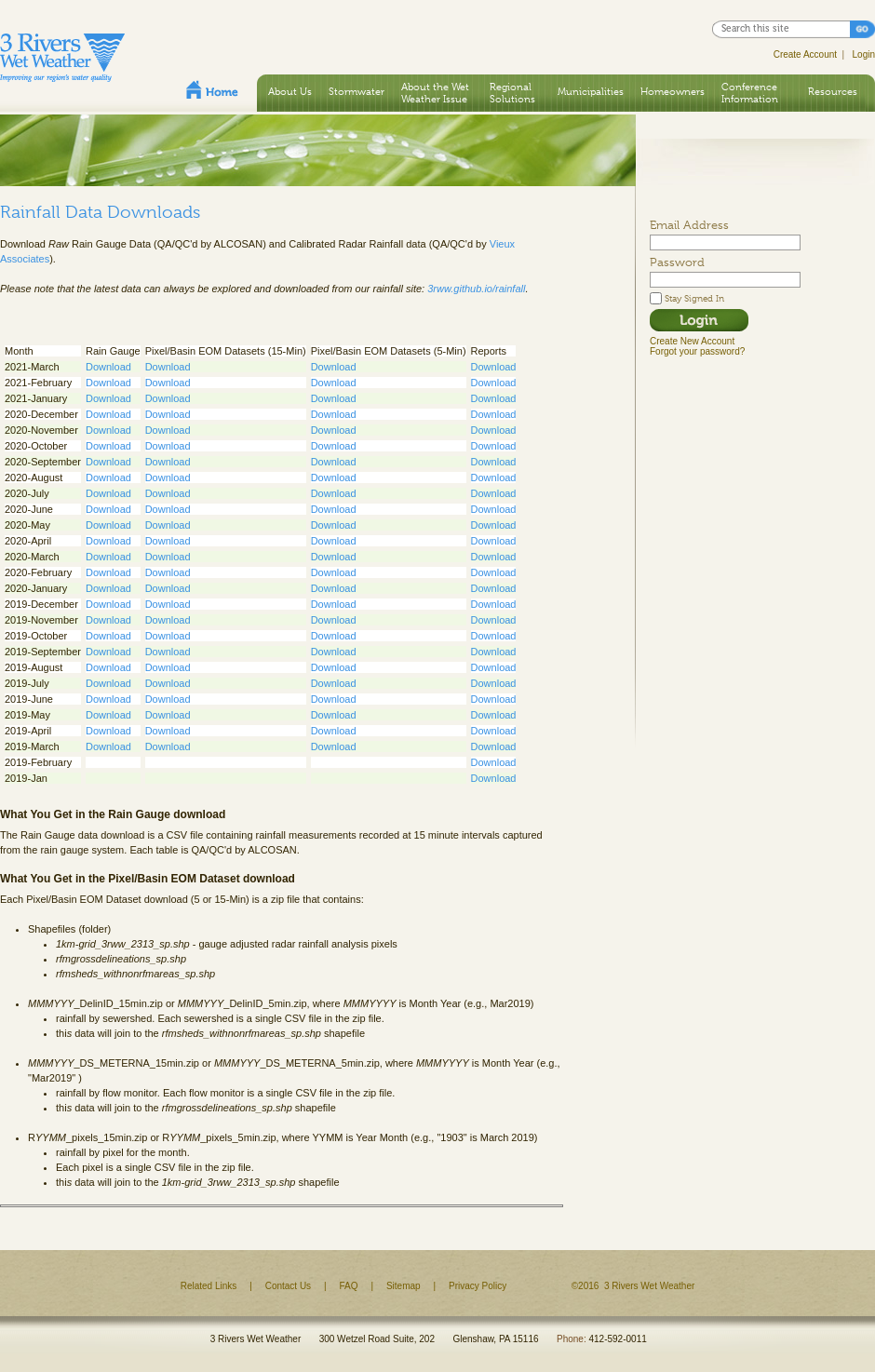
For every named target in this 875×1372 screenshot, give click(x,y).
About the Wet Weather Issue (435, 92)
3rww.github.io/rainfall (476, 288)
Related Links (209, 1286)
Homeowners (672, 91)
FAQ (349, 1286)
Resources (832, 91)
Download (108, 366)
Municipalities (591, 91)
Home (212, 89)
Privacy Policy (477, 1286)
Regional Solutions (512, 92)
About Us (290, 91)
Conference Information (749, 92)
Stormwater (356, 91)
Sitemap (403, 1286)
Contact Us (288, 1286)
